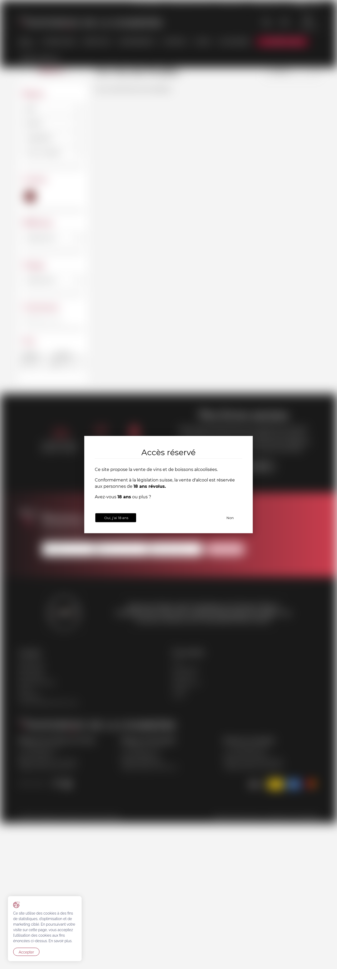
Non (230, 517)
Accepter (26, 952)
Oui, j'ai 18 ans (116, 517)
